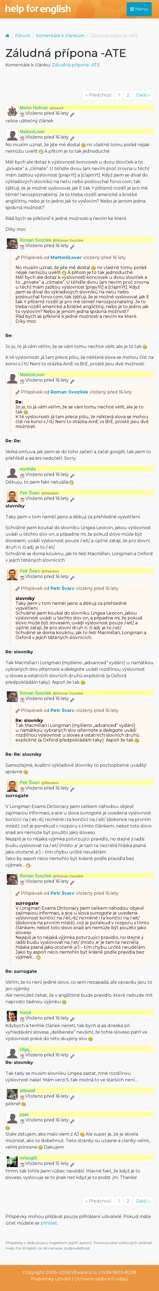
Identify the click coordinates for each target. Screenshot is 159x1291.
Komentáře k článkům (60, 35)
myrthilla (28, 469)
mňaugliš (28, 1158)
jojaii (24, 1114)
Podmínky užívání (51, 1279)
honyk (26, 1012)
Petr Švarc (39, 493)
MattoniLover (32, 131)
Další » (143, 95)
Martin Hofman (41, 108)
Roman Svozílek (51, 240)
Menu (139, 9)
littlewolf (27, 1090)
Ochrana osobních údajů (101, 1279)
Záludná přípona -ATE (76, 65)
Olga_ (26, 1049)
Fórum (22, 35)
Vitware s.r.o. (84, 1272)
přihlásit (48, 1223)
